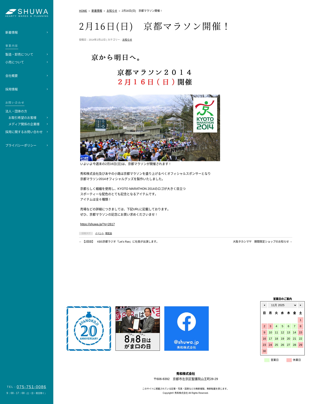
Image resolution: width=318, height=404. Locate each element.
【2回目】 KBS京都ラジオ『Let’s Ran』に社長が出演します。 (119, 241)
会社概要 (11, 75)
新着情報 (11, 32)
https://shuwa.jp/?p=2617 (97, 224)
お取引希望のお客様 (22, 117)
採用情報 (11, 89)
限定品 (108, 233)
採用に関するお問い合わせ (24, 132)
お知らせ (127, 39)
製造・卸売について (19, 54)
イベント (99, 233)
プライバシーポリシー (20, 145)
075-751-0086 (31, 387)
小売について (14, 62)
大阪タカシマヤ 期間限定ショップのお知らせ (262, 241)
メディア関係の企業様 (24, 124)
